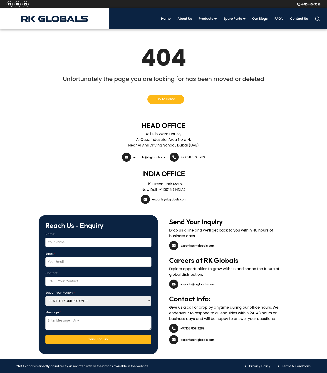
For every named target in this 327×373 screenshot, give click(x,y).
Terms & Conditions (296, 366)
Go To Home (165, 99)
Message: (53, 312)
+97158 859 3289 (308, 4)
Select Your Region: (60, 292)
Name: (50, 234)
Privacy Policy (259, 366)
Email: (50, 253)
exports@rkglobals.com (150, 157)
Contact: (51, 273)
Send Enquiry (98, 339)
